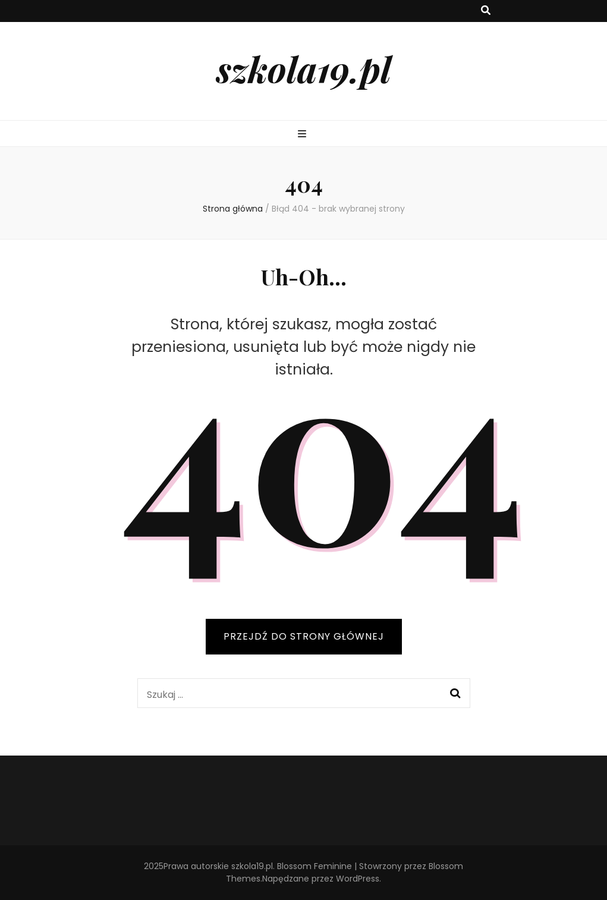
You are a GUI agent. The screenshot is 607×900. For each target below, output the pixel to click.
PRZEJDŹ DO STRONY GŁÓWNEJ (304, 636)
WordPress (357, 879)
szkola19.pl (303, 68)
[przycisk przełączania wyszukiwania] (485, 11)
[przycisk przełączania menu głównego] (303, 135)
